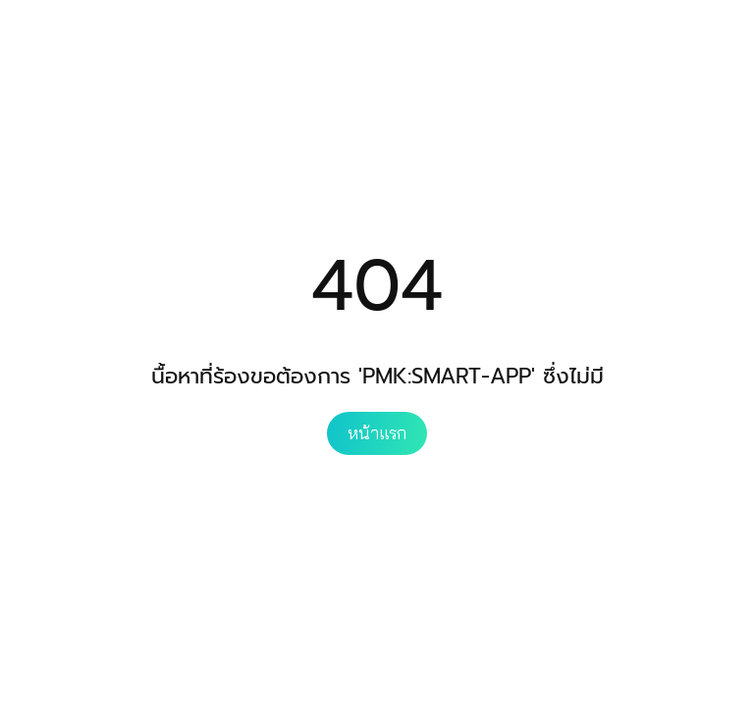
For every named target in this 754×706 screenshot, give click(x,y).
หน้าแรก (377, 433)
